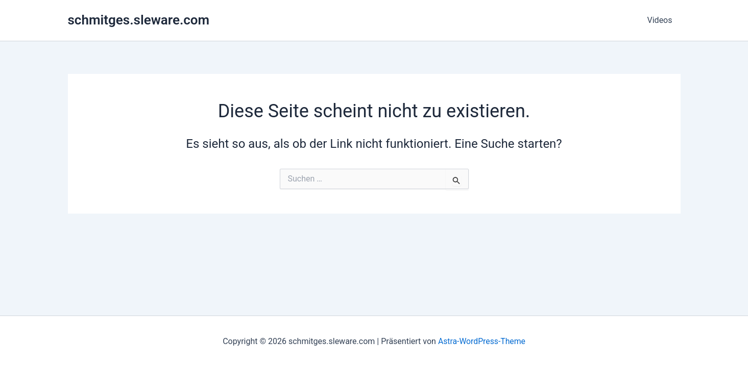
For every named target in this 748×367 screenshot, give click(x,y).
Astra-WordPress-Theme (482, 341)
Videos (659, 20)
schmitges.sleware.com (139, 20)
